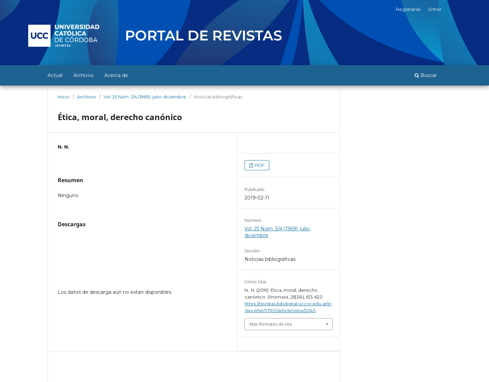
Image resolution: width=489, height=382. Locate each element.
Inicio (63, 96)
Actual (55, 75)
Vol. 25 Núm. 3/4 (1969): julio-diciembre (145, 96)
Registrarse (408, 9)
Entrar (435, 9)
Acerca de (116, 75)
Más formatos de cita (270, 324)
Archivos (83, 75)
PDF (259, 165)
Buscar (426, 75)
